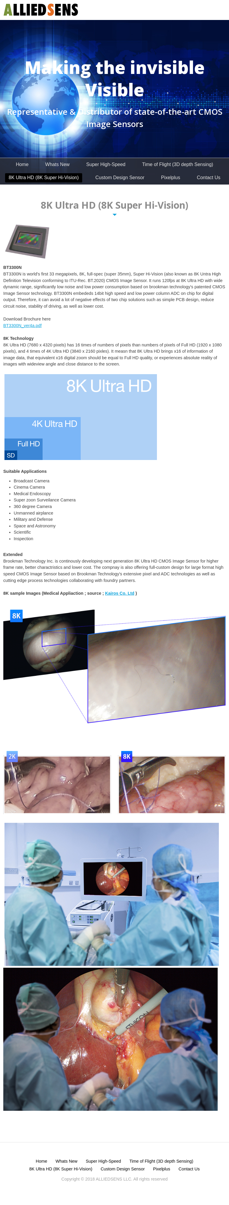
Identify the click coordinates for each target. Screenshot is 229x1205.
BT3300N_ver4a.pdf (22, 325)
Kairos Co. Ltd (119, 593)
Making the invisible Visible (115, 78)
